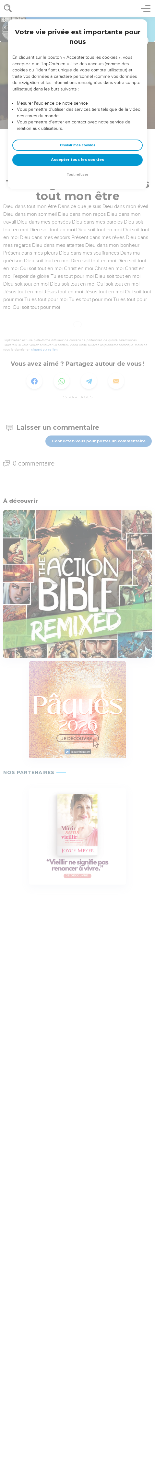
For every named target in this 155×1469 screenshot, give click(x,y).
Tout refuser (77, 175)
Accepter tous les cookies (77, 159)
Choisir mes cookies (77, 145)
